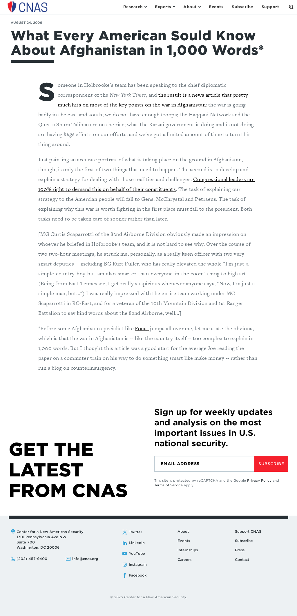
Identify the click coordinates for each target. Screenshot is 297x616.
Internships (188, 550)
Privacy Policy (259, 480)
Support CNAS (248, 531)
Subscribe (271, 464)
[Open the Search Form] (291, 7)
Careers (184, 559)
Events (184, 541)
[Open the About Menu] (191, 7)
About (183, 531)
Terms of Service (168, 485)
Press (240, 550)
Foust (141, 328)
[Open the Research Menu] (134, 7)
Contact (242, 559)
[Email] (204, 464)
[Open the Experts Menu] (165, 7)
